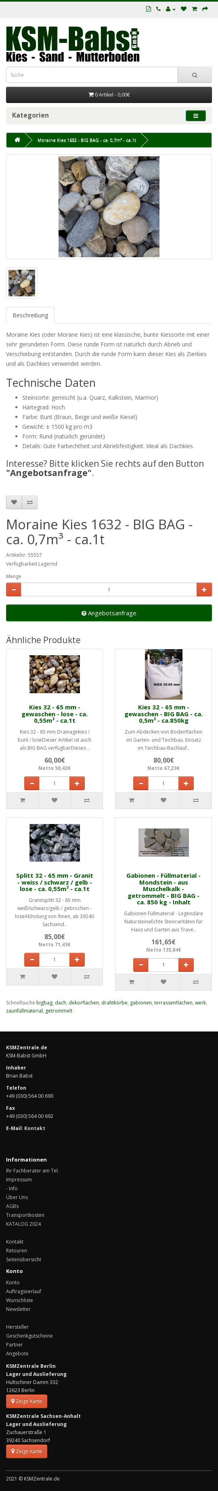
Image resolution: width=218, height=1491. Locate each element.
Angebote (17, 1353)
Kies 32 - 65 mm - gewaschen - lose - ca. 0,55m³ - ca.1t (54, 713)
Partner (14, 1344)
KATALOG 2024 (23, 1223)
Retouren (16, 1250)
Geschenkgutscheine (29, 1335)
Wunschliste (19, 1300)
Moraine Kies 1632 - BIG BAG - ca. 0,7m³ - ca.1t (87, 140)
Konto (13, 1282)
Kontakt (14, 1241)
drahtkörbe (114, 1002)
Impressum (19, 1179)
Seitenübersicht (23, 1259)
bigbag (44, 1002)
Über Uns (17, 1197)
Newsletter (18, 1309)
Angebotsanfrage (109, 613)
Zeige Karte (26, 1401)
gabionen (141, 1002)
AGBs (12, 1206)
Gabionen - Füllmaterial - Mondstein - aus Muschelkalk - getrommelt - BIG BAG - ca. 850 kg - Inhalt (163, 888)
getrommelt (58, 1010)
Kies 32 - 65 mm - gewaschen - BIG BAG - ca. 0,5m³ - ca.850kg (163, 713)
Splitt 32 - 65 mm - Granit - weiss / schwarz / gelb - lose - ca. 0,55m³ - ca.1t (54, 882)
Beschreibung (30, 315)
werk (200, 1002)
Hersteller (17, 1326)
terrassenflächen (173, 1002)
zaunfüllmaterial (24, 1010)
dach (60, 1002)
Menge (13, 576)
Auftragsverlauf (23, 1291)
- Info (12, 1188)
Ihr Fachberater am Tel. (32, 1170)
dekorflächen (84, 1002)
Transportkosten (25, 1215)
